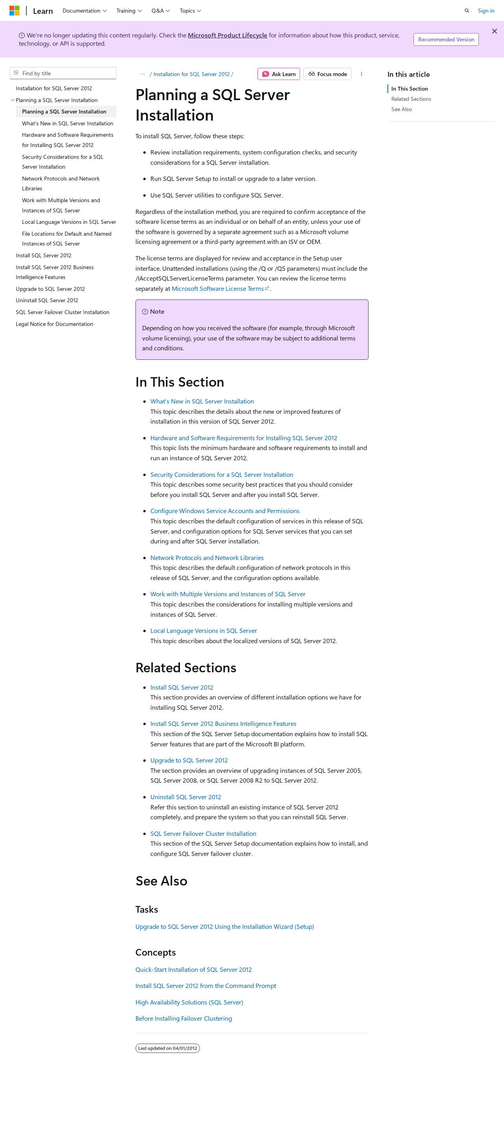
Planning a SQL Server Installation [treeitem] (64, 111)
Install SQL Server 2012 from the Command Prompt (205, 985)
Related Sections (411, 98)
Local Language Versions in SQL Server (203, 630)
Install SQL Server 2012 (181, 687)
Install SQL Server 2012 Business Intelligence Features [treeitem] (55, 272)
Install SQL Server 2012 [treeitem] (44, 255)
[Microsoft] (14, 11)
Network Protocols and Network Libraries (207, 557)
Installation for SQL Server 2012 (192, 74)
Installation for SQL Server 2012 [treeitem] (54, 88)
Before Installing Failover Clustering (183, 1018)
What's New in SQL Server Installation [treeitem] (67, 123)
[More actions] (362, 74)
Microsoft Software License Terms (218, 288)
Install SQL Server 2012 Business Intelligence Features (223, 723)
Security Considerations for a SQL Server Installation (221, 474)
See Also (401, 109)
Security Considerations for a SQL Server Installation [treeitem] (63, 162)
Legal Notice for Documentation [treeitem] (54, 323)
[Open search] (467, 11)
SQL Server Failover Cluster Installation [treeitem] (62, 312)
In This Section (409, 88)
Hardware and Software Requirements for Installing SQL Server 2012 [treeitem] (67, 140)
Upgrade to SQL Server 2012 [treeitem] (50, 288)
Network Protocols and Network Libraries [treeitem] (61, 183)
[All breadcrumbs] (142, 74)
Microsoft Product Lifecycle (227, 35)
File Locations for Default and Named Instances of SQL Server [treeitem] (66, 238)
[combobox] (63, 73)
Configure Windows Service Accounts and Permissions (225, 510)
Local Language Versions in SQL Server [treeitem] (69, 221)
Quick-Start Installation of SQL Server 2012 (193, 969)
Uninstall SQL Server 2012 (185, 796)
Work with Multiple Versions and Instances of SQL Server (228, 594)
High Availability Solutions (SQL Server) (189, 1002)
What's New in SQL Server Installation (202, 401)
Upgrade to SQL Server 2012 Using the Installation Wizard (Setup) (224, 926)
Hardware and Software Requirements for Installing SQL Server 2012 (243, 437)
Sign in (486, 10)
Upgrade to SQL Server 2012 (189, 760)
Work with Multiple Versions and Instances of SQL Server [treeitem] (61, 205)
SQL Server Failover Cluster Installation (203, 833)
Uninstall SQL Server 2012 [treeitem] (47, 300)
